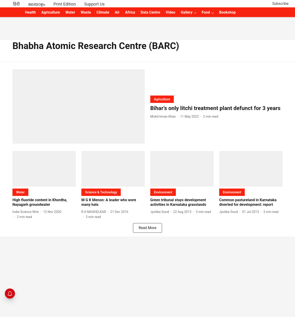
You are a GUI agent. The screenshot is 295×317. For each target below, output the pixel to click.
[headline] (216, 108)
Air (117, 12)
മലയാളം (36, 4)
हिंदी (16, 4)
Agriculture (50, 12)
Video (170, 12)
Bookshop (227, 12)
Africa (130, 12)
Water (70, 12)
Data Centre (150, 12)
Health (30, 12)
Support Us (94, 4)
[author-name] (164, 116)
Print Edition (64, 4)
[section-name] (162, 99)
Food (206, 12)
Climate (103, 12)
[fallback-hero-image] (78, 106)
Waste (86, 12)
